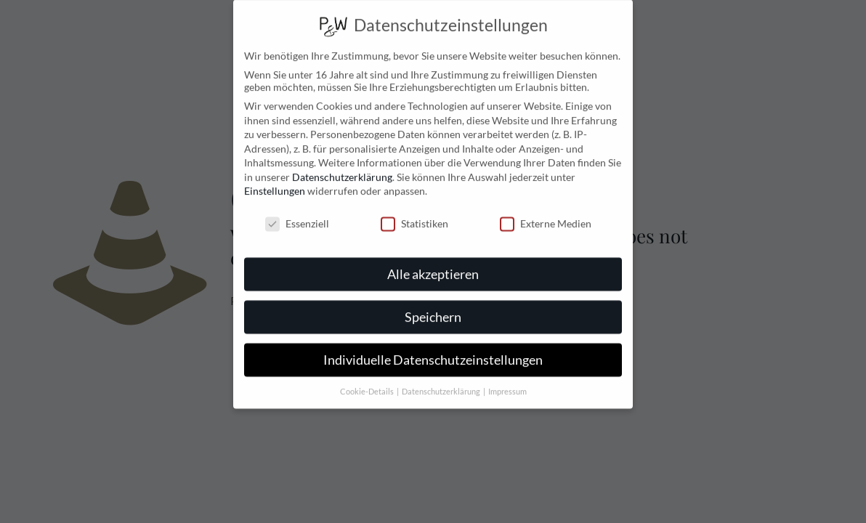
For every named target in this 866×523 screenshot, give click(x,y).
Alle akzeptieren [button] (433, 264)
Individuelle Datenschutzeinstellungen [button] (433, 349)
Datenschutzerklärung (342, 167)
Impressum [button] (507, 381)
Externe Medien (545, 214)
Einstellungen (274, 181)
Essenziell (297, 214)
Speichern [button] (433, 307)
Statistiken (414, 214)
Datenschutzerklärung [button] (442, 381)
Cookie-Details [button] (367, 381)
